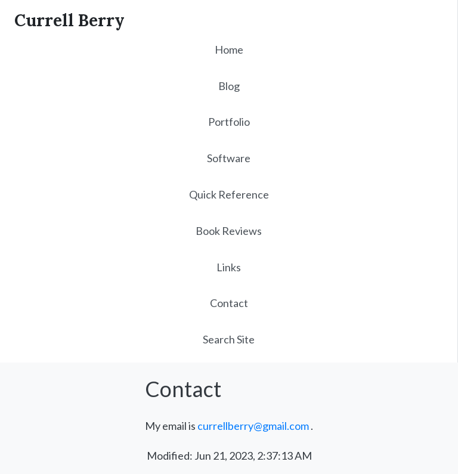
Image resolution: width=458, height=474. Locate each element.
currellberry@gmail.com (253, 425)
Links (228, 267)
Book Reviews (229, 230)
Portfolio (229, 121)
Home (229, 49)
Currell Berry (69, 20)
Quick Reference (229, 194)
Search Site (229, 339)
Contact (229, 302)
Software (228, 158)
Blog (229, 85)
